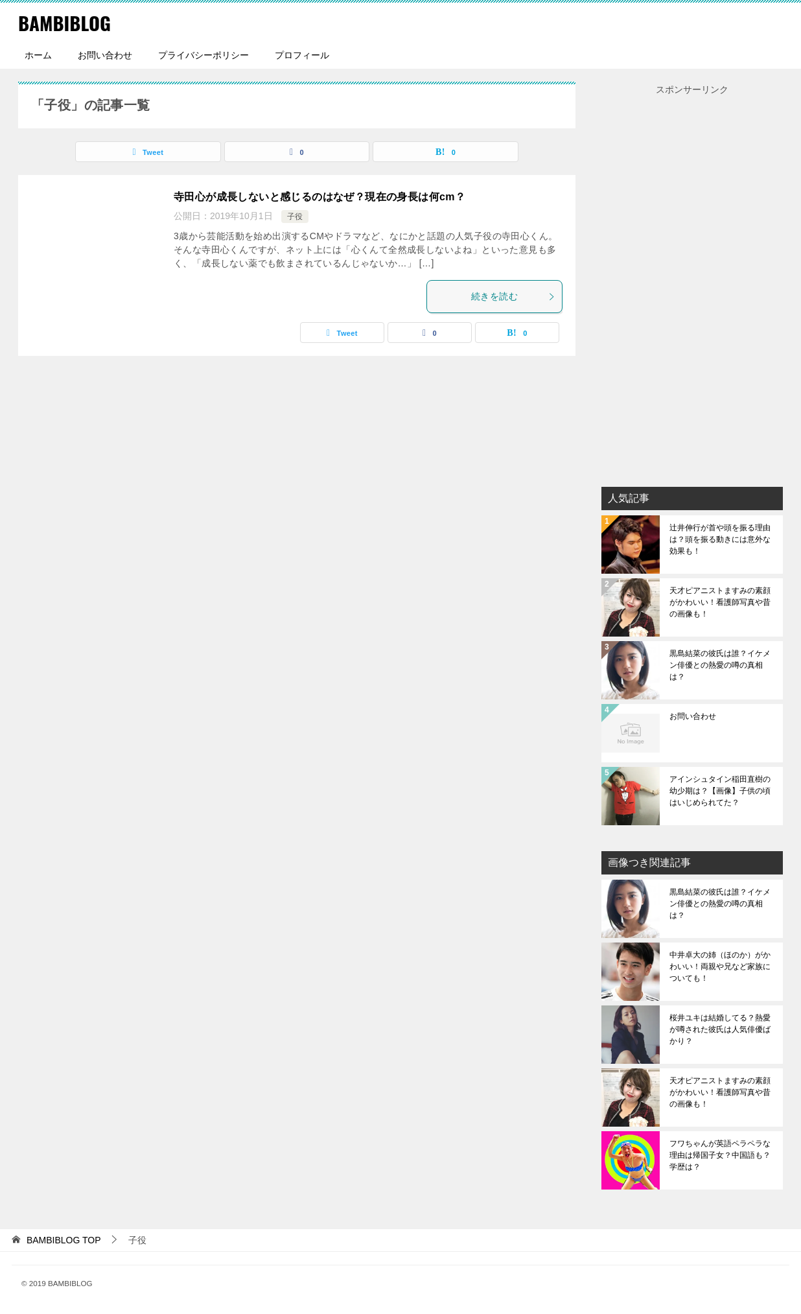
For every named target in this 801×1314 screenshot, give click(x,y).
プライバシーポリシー (203, 55)
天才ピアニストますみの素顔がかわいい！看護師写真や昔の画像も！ (720, 602)
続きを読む (513, 296)
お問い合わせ (105, 55)
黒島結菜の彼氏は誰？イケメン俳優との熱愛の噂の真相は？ (720, 665)
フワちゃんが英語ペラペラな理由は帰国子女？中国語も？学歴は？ (720, 1155)
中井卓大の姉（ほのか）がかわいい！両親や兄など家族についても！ (720, 966)
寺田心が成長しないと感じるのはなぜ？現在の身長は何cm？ (319, 196)
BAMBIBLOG (65, 22)
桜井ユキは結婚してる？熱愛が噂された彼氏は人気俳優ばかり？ (720, 1029)
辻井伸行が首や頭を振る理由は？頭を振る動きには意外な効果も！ (720, 539)
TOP (64, 1240)
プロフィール (302, 55)
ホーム (38, 55)
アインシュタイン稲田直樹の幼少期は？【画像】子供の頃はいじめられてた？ (720, 791)
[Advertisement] (692, 292)
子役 (295, 216)
